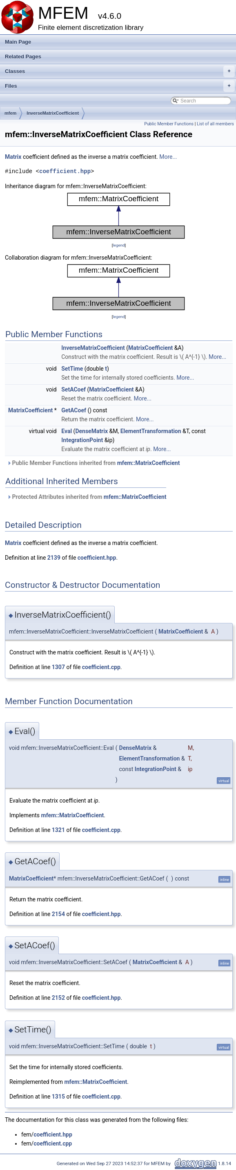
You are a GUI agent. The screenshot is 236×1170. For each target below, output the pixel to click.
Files (120, 86)
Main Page (18, 42)
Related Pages (23, 56)
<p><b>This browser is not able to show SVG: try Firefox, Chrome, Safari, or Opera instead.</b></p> (119, 216)
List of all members (215, 124)
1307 (58, 667)
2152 (58, 997)
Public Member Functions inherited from (93, 463)
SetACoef (73, 389)
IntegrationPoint (82, 440)
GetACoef (73, 410)
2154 (58, 914)
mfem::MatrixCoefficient (148, 463)
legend (119, 245)
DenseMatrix (91, 431)
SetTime (72, 368)
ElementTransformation (150, 431)
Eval (66, 431)
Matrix (13, 156)
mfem (10, 113)
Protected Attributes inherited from (87, 497)
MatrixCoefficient (150, 348)
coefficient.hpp (65, 171)
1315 (58, 1096)
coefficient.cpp (101, 667)
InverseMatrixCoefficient (53, 113)
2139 (53, 557)
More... (168, 156)
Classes (120, 71)
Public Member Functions (169, 124)
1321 (58, 830)
